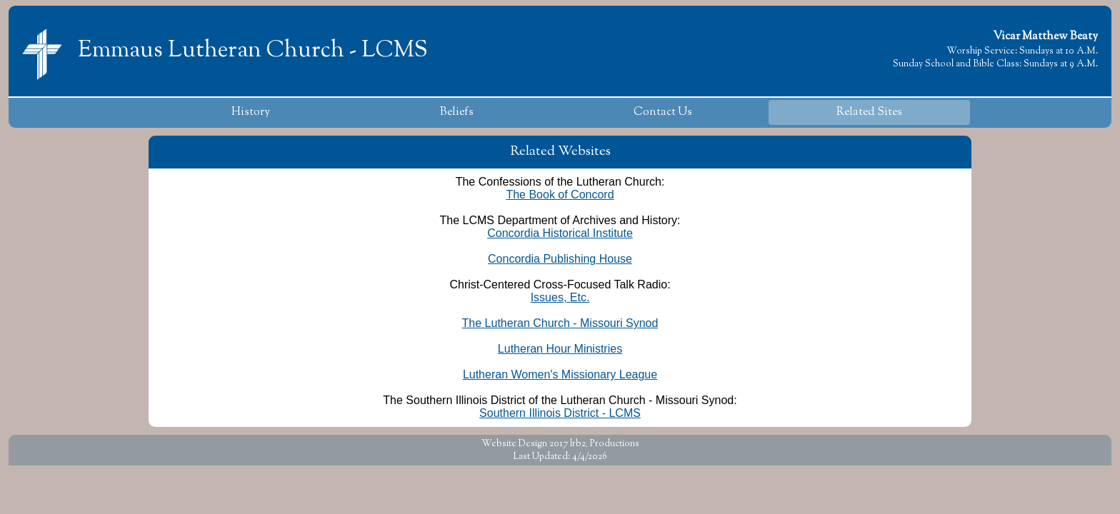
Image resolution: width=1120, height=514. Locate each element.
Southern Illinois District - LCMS (560, 413)
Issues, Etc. (560, 297)
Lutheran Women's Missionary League (560, 374)
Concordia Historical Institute (560, 233)
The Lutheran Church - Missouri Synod (560, 323)
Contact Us (663, 112)
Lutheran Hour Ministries (560, 349)
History (250, 112)
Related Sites (869, 112)
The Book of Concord (560, 194)
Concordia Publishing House (560, 259)
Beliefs (457, 112)
